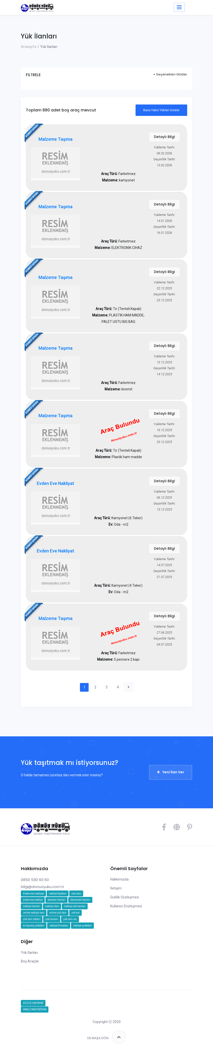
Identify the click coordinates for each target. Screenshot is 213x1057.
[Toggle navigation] (179, 7)
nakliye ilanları (31, 909)
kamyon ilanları (57, 903)
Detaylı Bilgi (164, 137)
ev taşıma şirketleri (33, 928)
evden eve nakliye (33, 903)
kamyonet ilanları (80, 903)
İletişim (116, 891)
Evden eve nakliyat (33, 896)
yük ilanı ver (70, 922)
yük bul (75, 916)
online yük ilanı (58, 916)
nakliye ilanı (52, 909)
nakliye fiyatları (58, 896)
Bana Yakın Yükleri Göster (161, 110)
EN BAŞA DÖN (106, 1040)
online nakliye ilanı (33, 916)
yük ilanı (76, 896)
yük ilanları (51, 922)
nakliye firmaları (58, 928)
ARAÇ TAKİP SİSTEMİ (34, 1012)
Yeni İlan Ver (173, 775)
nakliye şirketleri (82, 928)
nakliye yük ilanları (75, 909)
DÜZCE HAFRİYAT (33, 1006)
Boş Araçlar (30, 964)
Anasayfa (28, 47)
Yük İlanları (29, 955)
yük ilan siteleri (31, 922)
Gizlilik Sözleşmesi (124, 900)
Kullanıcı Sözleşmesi (126, 909)
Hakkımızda (119, 883)
